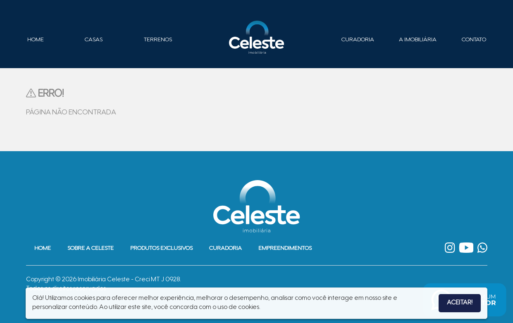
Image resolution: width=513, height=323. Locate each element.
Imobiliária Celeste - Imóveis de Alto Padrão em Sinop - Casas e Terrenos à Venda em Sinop (256, 37)
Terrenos (158, 40)
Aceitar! (459, 303)
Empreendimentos (285, 249)
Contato (474, 40)
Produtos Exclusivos (161, 249)
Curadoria (357, 40)
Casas (94, 40)
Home (35, 40)
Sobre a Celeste (90, 249)
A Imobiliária (418, 40)
